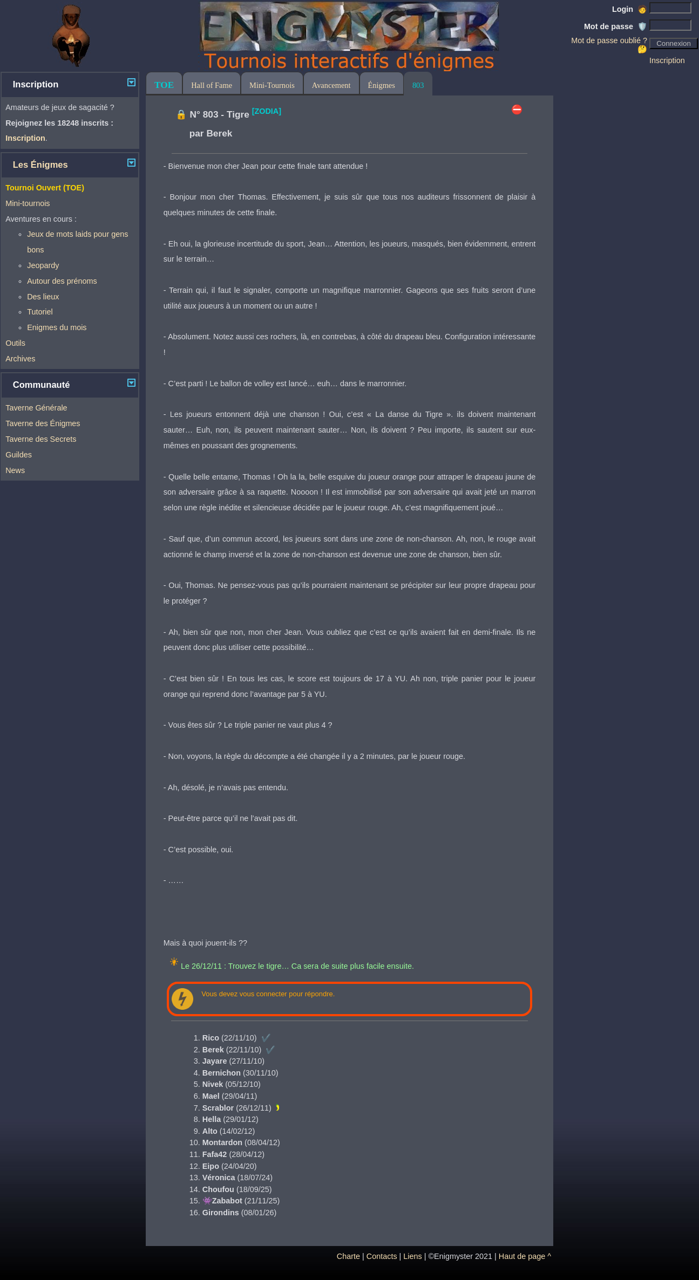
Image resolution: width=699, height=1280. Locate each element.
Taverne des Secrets (40, 439)
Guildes (18, 454)
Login (629, 9)
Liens (412, 1256)
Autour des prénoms (62, 281)
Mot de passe (615, 26)
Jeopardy (43, 265)
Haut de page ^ (525, 1256)
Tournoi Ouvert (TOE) (44, 187)
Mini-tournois (27, 203)
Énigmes (381, 85)
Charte (348, 1256)
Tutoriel (39, 311)
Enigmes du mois (56, 327)
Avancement (331, 85)
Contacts (382, 1256)
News (15, 470)
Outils (15, 343)
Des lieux (43, 296)
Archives (20, 358)
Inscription (667, 60)
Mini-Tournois (272, 85)
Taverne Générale (36, 407)
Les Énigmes (40, 165)
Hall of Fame (211, 85)
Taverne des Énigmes (42, 423)
